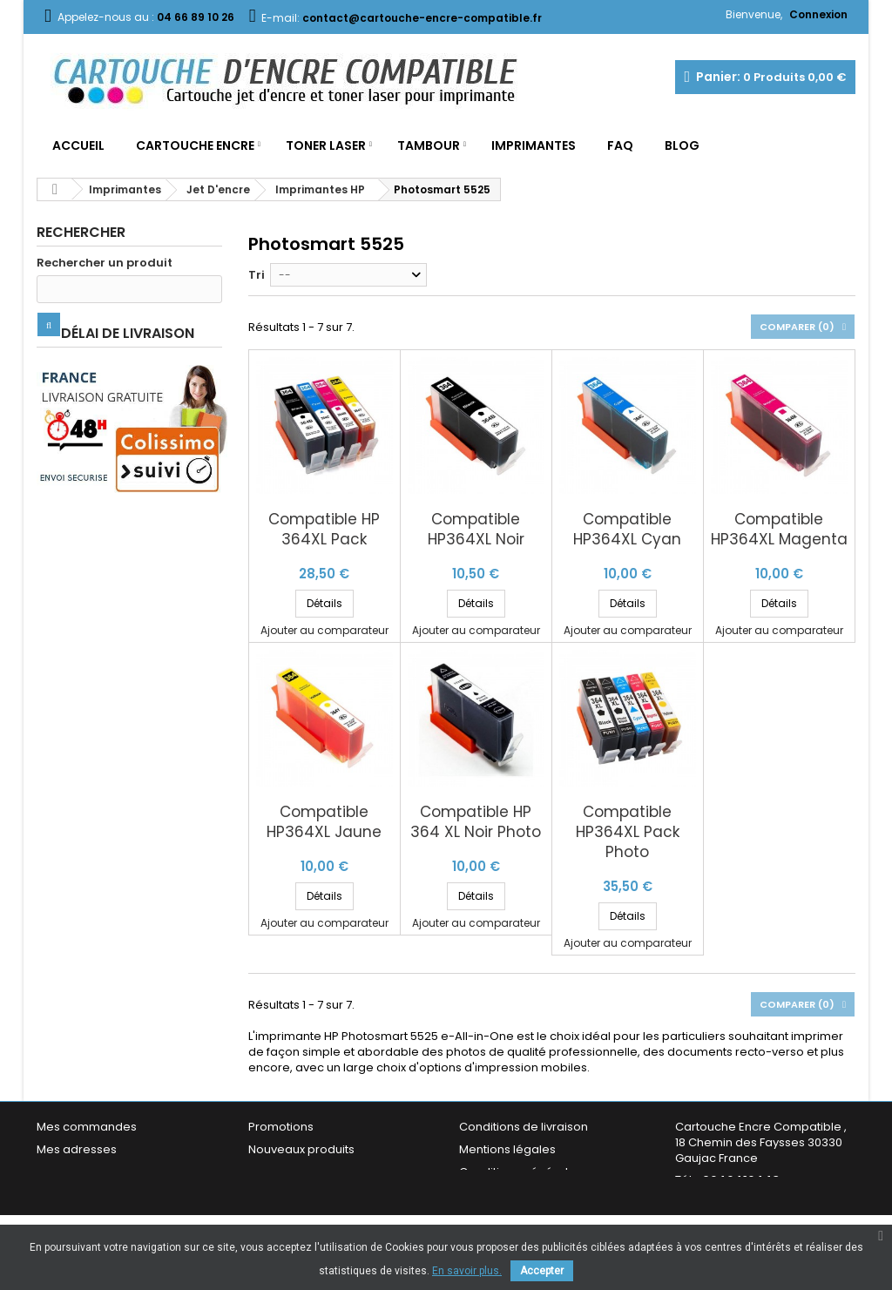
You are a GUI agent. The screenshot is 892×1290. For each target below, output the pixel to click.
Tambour (428, 145)
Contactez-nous (294, 1194)
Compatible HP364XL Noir (476, 530)
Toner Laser (326, 145)
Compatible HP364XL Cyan (627, 530)
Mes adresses (77, 1149)
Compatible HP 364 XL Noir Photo (475, 822)
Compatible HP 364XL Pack (324, 530)
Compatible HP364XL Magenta (779, 530)
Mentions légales (507, 1149)
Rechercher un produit (104, 263)
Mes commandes (87, 1126)
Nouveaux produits (301, 1149)
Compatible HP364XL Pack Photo (627, 832)
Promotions (281, 1126)
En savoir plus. (467, 1271)
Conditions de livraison (523, 1126)
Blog (682, 145)
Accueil (78, 145)
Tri (256, 275)
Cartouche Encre (195, 145)
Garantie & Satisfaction (524, 1194)
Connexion (818, 14)
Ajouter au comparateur (324, 630)
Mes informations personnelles (124, 1172)
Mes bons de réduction (102, 1194)
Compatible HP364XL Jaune (324, 822)
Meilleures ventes (298, 1172)
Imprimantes (533, 145)
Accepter (542, 1271)
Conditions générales (520, 1172)
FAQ (620, 145)
